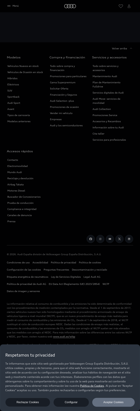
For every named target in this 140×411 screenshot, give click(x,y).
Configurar (71, 402)
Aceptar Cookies (113, 402)
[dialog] (70, 377)
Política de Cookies (92, 385)
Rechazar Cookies (28, 402)
